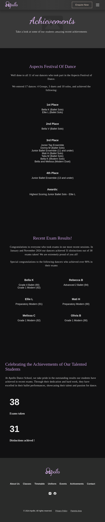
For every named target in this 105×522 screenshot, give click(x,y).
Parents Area (76, 511)
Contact (91, 484)
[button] (97, 5)
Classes (27, 484)
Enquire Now (82, 5)
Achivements (77, 484)
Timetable (39, 484)
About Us (15, 484)
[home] (11, 4)
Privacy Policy (61, 511)
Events (63, 484)
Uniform (52, 484)
